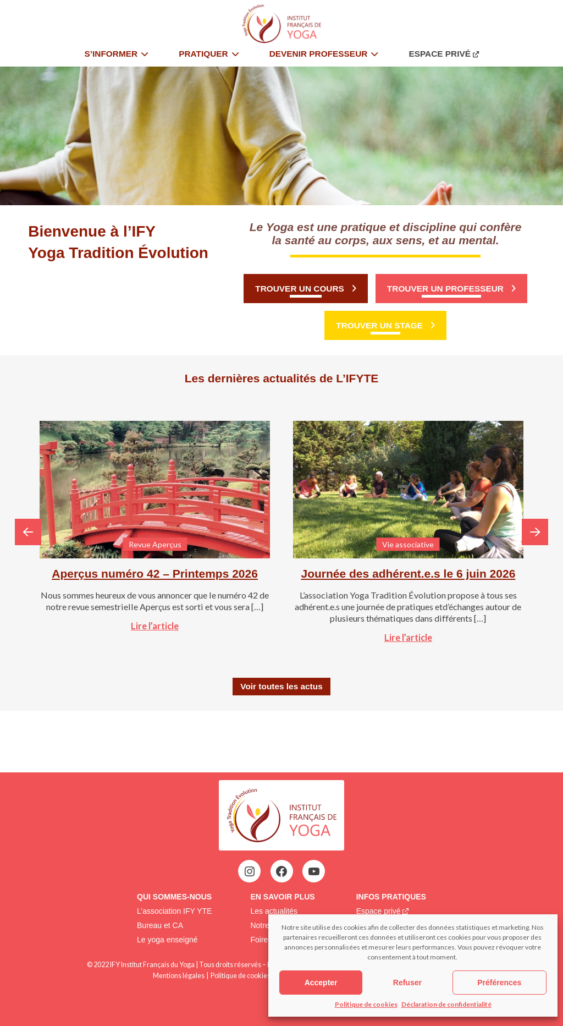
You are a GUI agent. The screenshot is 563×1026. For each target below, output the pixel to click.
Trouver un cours (299, 288)
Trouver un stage (379, 325)
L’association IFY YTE (174, 911)
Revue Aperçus (155, 544)
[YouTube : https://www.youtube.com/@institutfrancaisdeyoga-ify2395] (314, 871)
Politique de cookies (366, 1004)
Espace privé (378, 911)
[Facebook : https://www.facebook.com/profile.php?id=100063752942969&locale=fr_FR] (281, 871)
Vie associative (408, 544)
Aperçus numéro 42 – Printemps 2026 (155, 573)
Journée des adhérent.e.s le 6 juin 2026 (408, 573)
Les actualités (273, 911)
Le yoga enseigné (167, 939)
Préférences (499, 982)
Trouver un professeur (445, 288)
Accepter (321, 982)
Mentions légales (179, 976)
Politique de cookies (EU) (248, 976)
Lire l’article (155, 626)
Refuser (407, 982)
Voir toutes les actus (281, 686)
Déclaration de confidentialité (446, 1004)
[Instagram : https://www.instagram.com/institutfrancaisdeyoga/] (249, 871)
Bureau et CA (160, 925)
